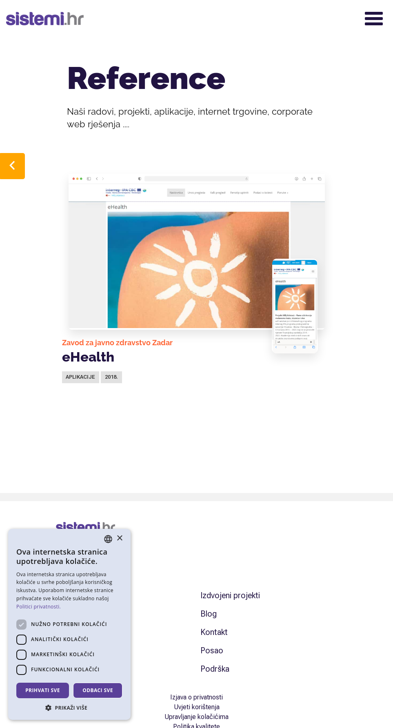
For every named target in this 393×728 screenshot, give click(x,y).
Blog (208, 614)
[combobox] (108, 539)
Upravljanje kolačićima (196, 717)
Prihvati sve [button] (42, 690)
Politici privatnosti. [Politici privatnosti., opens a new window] (38, 606)
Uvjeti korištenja (197, 707)
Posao (211, 650)
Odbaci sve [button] (97, 690)
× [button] (119, 538)
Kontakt (214, 632)
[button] (69, 708)
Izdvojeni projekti (230, 595)
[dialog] (69, 624)
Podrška (214, 669)
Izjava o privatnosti (196, 697)
